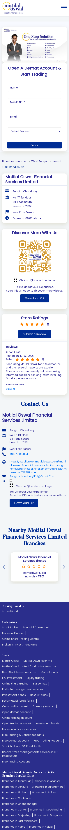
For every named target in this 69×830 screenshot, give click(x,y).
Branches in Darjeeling (16, 773)
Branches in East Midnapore (20, 778)
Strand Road (10, 569)
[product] (34, 89)
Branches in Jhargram (16, 801)
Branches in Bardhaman (47, 744)
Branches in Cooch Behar (46, 767)
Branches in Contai (14, 767)
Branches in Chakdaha (16, 756)
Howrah (57, 119)
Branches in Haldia (41, 784)
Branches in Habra (13, 784)
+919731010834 (19, 411)
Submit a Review (34, 292)
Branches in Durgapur (48, 773)
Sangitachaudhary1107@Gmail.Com (32, 433)
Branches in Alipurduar (16, 738)
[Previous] (4, 524)
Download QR (34, 256)
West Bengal (39, 119)
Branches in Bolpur (44, 750)
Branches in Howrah (44, 790)
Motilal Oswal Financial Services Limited (34, 516)
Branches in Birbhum (15, 750)
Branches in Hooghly (15, 790)
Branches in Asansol (47, 738)
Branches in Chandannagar (19, 761)
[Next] (64, 524)
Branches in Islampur (15, 795)
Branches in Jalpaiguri (47, 795)
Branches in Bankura (15, 744)
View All (10, 346)
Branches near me (14, 118)
